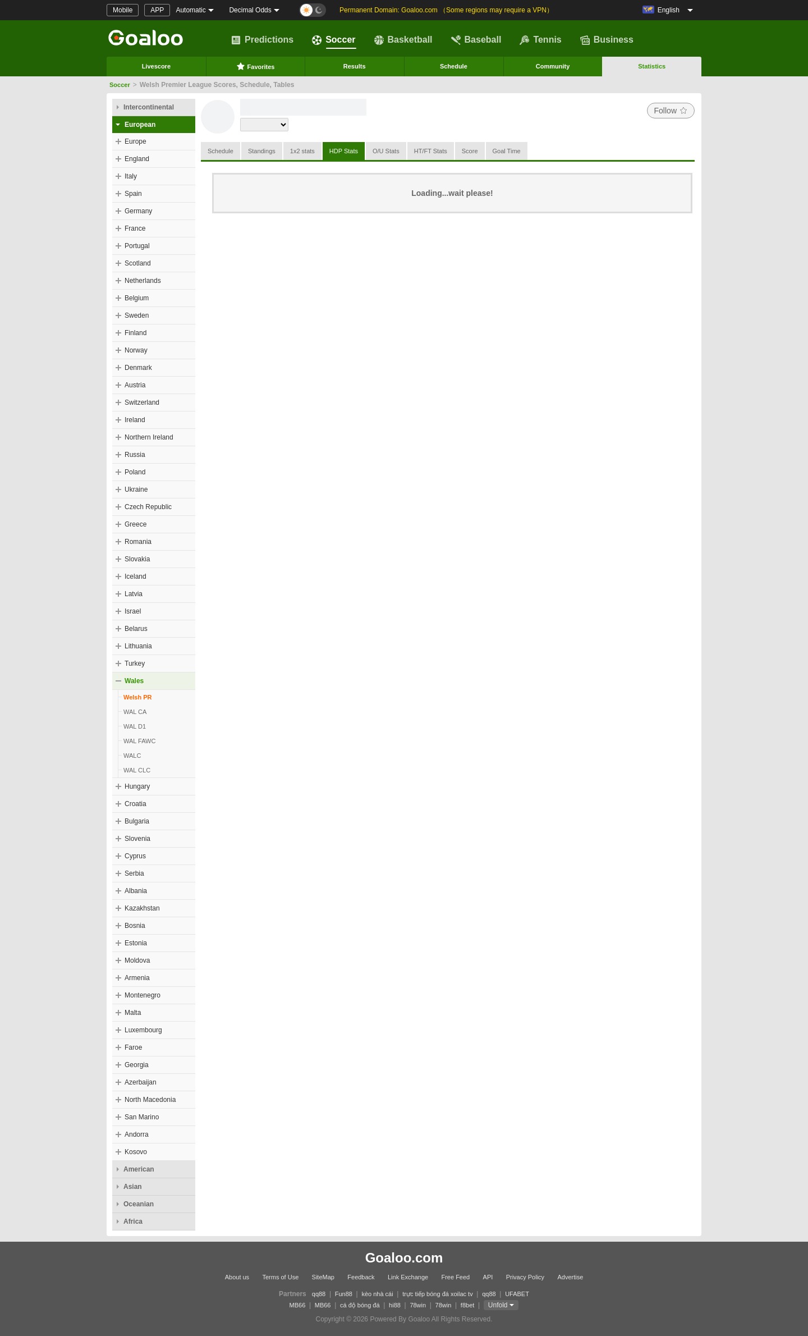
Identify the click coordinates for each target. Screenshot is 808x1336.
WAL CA (134, 711)
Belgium (137, 298)
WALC (132, 755)
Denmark (138, 368)
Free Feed (455, 1277)
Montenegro (142, 995)
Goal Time (507, 151)
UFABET (517, 1294)
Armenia (137, 978)
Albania (136, 891)
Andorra (137, 1134)
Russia (135, 455)
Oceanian (138, 1204)
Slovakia (137, 559)
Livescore (156, 66)
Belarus (136, 629)
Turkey (135, 663)
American (138, 1169)
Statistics (651, 66)
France (135, 228)
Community (553, 66)
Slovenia (137, 839)
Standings (262, 151)
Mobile (122, 10)
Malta (133, 1013)
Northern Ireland (149, 437)
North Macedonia (150, 1100)
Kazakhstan (142, 908)
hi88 (395, 1305)
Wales (134, 681)
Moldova (137, 960)
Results (354, 66)
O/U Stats (386, 151)
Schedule (453, 66)
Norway (136, 350)
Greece (135, 524)
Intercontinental (148, 107)
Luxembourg (143, 1030)
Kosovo (136, 1152)
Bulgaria (137, 821)
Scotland (138, 263)
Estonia (136, 943)
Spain (133, 194)
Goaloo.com (404, 1257)
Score (470, 151)
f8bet (467, 1305)
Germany (138, 211)
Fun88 (343, 1294)
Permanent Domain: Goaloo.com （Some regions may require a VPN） (446, 10)
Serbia (134, 873)
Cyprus (135, 856)
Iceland (135, 576)
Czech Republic (148, 507)
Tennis (540, 40)
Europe (135, 141)
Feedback (360, 1277)
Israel (133, 611)
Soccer (333, 40)
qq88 (318, 1294)
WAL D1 (134, 726)
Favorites (255, 66)
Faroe (133, 1047)
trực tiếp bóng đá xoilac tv (437, 1294)
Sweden (137, 315)
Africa (133, 1221)
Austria (135, 385)
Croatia (135, 804)
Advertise (570, 1277)
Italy (131, 176)
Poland (135, 472)
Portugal (137, 246)
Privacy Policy (525, 1277)
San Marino (142, 1117)
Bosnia (135, 926)
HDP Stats (343, 151)
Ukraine (136, 489)
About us (237, 1277)
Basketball (403, 40)
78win (418, 1305)
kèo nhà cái (377, 1294)
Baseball (476, 40)
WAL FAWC (139, 741)
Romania (138, 542)
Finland (135, 333)
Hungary (137, 786)
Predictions (262, 40)
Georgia (137, 1065)
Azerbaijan (141, 1082)
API (488, 1277)
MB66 (298, 1305)
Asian (132, 1187)
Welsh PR (137, 697)
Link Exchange (408, 1277)
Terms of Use (280, 1277)
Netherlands (143, 281)
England (137, 159)
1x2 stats (302, 151)
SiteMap (323, 1277)
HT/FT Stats (430, 151)
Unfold (498, 1305)
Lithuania (138, 646)
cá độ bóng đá (360, 1305)
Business (606, 40)
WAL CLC (136, 770)
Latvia (134, 594)
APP (157, 10)
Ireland (135, 420)
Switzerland (142, 402)
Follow (670, 110)
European (140, 125)
